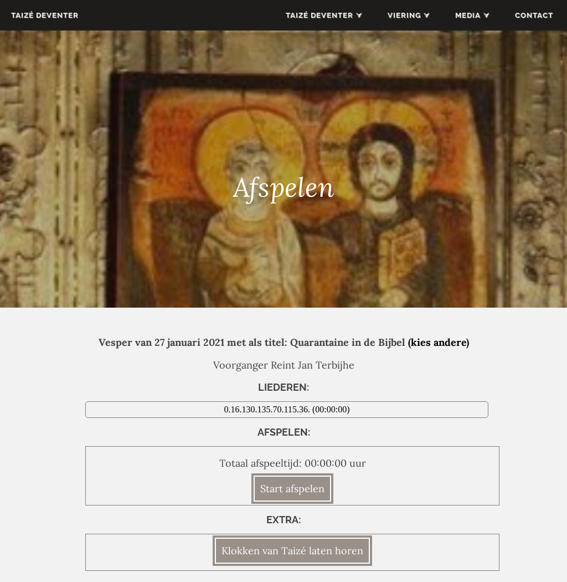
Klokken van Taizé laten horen (292, 550)
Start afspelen (292, 488)
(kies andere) (438, 342)
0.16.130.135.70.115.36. (268, 409)
